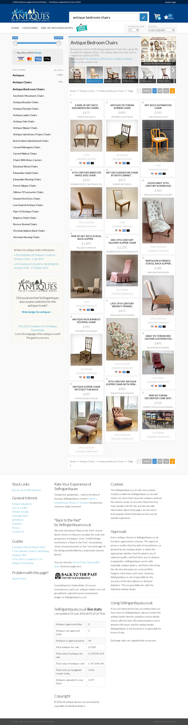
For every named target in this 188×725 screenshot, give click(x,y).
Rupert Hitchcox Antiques (158, 407)
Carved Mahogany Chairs (26, 147)
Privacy (16, 527)
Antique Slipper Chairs (25, 127)
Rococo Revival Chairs (25, 224)
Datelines (17, 523)
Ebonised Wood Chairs (25, 166)
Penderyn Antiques (122, 117)
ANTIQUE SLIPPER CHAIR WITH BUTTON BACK (86, 388)
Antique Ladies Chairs (25, 115)
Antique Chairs (87, 90)
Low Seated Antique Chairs (28, 205)
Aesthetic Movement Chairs (28, 95)
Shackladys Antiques (122, 315)
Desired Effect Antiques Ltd (86, 184)
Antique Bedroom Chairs (112, 90)
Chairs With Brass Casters (27, 159)
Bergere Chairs (111, 81)
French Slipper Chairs (24, 185)
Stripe (37, 52)
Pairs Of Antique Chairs (26, 211)
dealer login (170, 2)
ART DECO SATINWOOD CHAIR (158, 106)
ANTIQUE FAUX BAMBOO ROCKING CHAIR (86, 321)
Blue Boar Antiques (158, 347)
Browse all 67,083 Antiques (26, 490)
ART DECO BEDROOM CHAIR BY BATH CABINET (122, 174)
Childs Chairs (163, 81)
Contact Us (18, 531)
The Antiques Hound (122, 393)
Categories (30, 27)
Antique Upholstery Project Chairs (32, 134)
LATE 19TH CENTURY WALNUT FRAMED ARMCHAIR (122, 306)
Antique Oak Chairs (24, 121)
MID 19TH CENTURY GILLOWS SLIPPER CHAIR (122, 241)
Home (15, 27)
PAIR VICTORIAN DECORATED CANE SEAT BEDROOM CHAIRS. (158, 398)
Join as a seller (19, 507)
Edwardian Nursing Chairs (27, 179)
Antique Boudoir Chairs (26, 102)
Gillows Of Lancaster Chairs (28, 192)
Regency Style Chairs (24, 217)
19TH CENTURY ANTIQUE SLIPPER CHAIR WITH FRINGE (122, 384)
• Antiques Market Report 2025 (29, 547)
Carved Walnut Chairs (25, 153)
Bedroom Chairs (94, 81)
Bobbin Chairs (129, 81)
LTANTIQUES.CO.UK (158, 117)
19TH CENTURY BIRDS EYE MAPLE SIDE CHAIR (86, 174)
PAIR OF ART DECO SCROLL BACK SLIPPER (86, 237)
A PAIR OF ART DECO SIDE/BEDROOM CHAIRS (86, 106)
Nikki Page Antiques (158, 272)
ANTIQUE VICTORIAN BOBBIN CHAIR (122, 106)
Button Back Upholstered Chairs (31, 140)
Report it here (19, 578)
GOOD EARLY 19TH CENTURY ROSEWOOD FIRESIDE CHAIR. (158, 186)
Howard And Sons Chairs (26, 198)
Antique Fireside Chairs (26, 108)
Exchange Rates (20, 515)
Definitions (18, 519)
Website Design (20, 511)
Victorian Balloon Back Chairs (29, 230)
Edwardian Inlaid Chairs (25, 172)
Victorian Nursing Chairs (26, 237)
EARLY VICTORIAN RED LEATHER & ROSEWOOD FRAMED (158, 339)
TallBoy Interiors (86, 247)
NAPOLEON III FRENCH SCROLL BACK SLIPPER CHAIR (158, 263)
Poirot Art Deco (86, 117)
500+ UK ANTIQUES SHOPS (57, 27)
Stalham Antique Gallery (158, 194)
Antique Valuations (22, 503)
